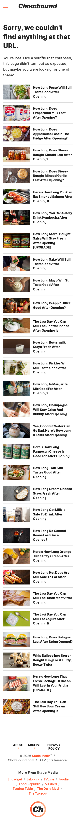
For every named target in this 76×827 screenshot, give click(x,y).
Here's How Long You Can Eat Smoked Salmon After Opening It (53, 196)
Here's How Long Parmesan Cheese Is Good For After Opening (51, 451)
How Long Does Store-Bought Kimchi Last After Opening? (52, 154)
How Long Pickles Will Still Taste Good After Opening (50, 367)
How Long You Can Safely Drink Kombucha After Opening (52, 217)
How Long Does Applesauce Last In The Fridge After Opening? (51, 133)
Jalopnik (32, 779)
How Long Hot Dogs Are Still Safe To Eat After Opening (51, 577)
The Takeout (38, 793)
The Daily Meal (48, 789)
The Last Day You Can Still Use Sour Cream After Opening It (49, 706)
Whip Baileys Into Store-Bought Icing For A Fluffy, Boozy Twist (52, 660)
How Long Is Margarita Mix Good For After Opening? (50, 388)
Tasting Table (23, 789)
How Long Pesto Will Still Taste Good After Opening (52, 92)
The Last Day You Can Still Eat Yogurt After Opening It (49, 618)
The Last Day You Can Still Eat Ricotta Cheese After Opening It (51, 326)
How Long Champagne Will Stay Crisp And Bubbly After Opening (50, 409)
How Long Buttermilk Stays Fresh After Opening (49, 346)
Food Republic (29, 784)
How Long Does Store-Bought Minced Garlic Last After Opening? (50, 175)
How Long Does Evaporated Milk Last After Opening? (49, 112)
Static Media (41, 756)
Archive (34, 745)
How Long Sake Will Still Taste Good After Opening (52, 263)
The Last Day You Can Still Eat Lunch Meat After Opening (52, 597)
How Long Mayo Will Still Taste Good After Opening (52, 284)
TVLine (49, 779)
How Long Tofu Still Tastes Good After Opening (48, 472)
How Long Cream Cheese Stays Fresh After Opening (52, 493)
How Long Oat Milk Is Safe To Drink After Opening (49, 514)
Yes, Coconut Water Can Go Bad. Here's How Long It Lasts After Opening (52, 430)
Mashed (51, 784)
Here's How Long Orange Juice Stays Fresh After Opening (52, 556)
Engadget (15, 779)
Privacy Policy (54, 746)
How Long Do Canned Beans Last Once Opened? (49, 535)
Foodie (63, 779)
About (18, 745)
